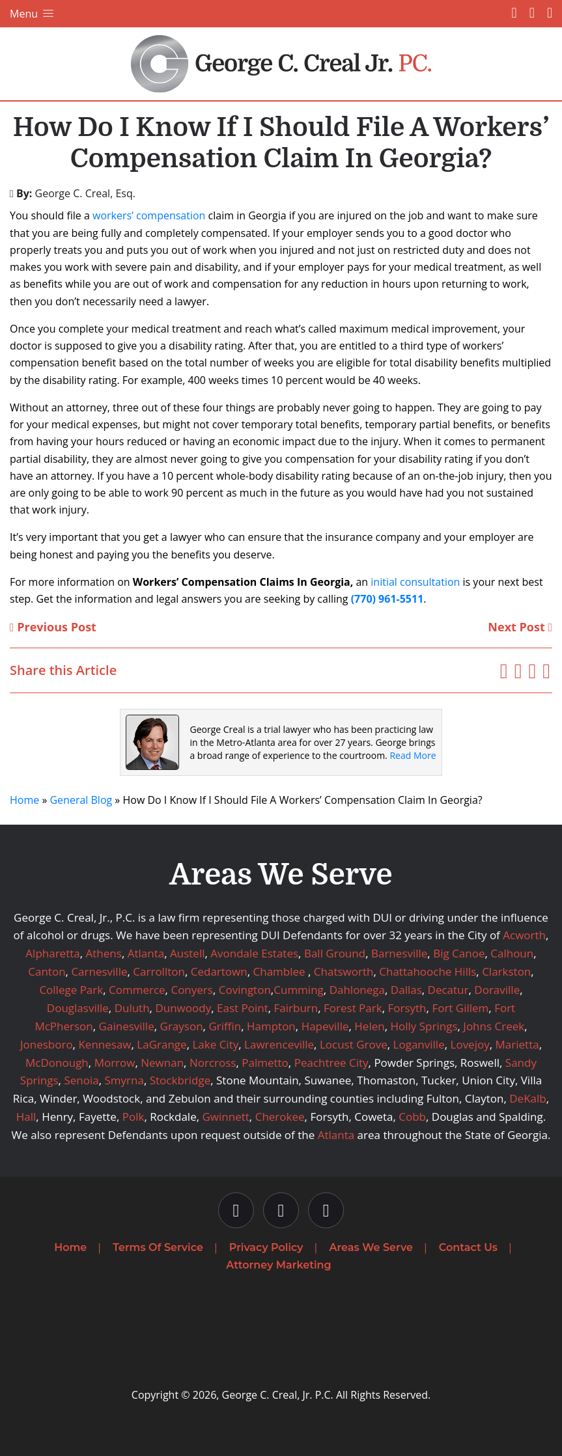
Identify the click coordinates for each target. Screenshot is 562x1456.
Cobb (412, 1116)
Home (24, 800)
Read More (412, 755)
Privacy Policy (266, 1247)
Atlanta (146, 953)
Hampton (271, 1026)
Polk (133, 1116)
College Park (71, 989)
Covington (245, 989)
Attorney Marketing (278, 1265)
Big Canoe (459, 953)
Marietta (517, 1044)
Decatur (448, 989)
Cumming (299, 989)
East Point (242, 1007)
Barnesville (399, 953)
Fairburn (296, 1007)
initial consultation (415, 582)
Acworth (524, 934)
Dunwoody (183, 1007)
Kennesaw (104, 1044)
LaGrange (161, 1044)
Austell (187, 953)
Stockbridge (180, 1080)
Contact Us (468, 1247)
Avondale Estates (254, 953)
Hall (26, 1116)
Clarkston (506, 971)
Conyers (191, 989)
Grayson (181, 1026)
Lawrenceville (279, 1044)
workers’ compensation (148, 215)
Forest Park (353, 1007)
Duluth (132, 1007)
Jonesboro (46, 1044)
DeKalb (527, 1098)
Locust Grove (353, 1044)
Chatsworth (344, 971)
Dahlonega (357, 989)
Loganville (419, 1044)
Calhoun (511, 953)
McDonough (57, 1062)
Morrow (114, 1062)
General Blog (80, 800)
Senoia (81, 1080)
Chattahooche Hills (427, 971)
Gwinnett (226, 1116)
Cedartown (219, 971)
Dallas (406, 989)
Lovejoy (470, 1044)
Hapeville (325, 1026)
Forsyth (406, 1007)
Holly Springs (423, 1026)
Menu (33, 14)
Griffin (224, 1026)
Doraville (497, 989)
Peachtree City (331, 1062)
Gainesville (126, 1026)
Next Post (520, 627)
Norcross (213, 1062)
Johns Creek (493, 1026)
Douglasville (78, 1007)
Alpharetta (52, 953)
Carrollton (159, 971)
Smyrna (123, 1080)
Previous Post (53, 627)
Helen (369, 1026)
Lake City (215, 1044)
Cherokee (280, 1116)
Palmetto (265, 1062)
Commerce (137, 989)
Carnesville (99, 971)
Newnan (162, 1062)
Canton (46, 971)
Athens (104, 953)
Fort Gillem (460, 1007)
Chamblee (279, 971)
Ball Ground (334, 953)
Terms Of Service (158, 1247)
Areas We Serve (371, 1247)
